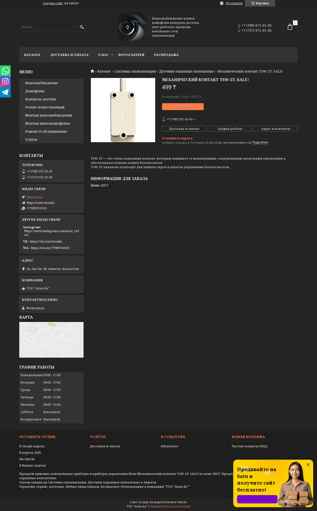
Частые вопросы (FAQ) (250, 446)
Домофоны (35, 91)
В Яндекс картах (32, 465)
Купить (185, 106)
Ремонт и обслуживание (46, 131)
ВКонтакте (169, 446)
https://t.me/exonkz (41, 202)
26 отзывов (234, 3)
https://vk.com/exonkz (46, 241)
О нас (103, 55)
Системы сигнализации (135, 71)
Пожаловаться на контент (171, 506)
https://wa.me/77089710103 (50, 248)
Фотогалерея (131, 55)
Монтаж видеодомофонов (47, 123)
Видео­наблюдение (41, 83)
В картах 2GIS (30, 452)
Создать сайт (53, 3)
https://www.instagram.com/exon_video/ (51, 233)
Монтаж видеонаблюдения (48, 115)
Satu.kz (182, 502)
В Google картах (32, 446)
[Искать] (82, 27)
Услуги (31, 139)
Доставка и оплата (69, 55)
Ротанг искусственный (44, 107)
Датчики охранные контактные (186, 71)
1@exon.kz (34, 197)
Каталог (32, 55)
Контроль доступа (40, 99)
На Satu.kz (27, 459)
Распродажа (166, 55)
